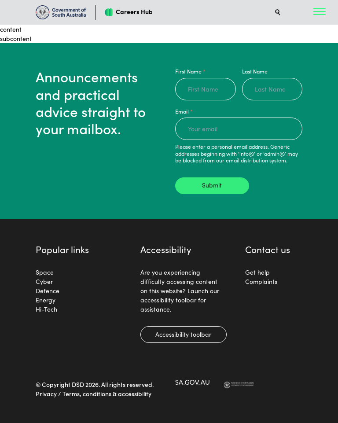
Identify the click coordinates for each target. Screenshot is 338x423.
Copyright (56, 384)
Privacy (46, 393)
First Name (190, 71)
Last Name (255, 71)
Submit (212, 184)
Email (184, 111)
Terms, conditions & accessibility (106, 393)
